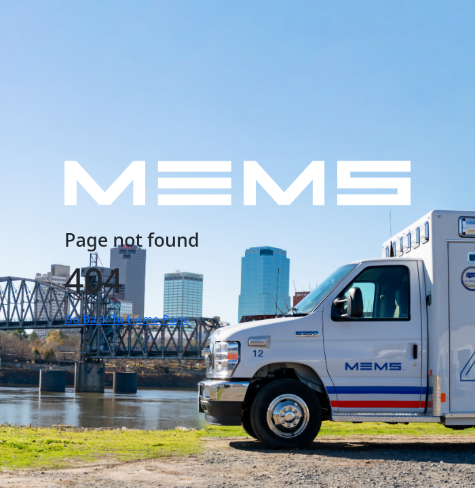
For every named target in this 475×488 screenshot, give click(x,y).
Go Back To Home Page (126, 319)
